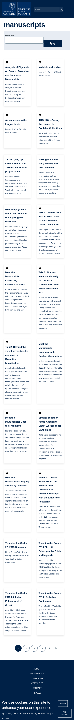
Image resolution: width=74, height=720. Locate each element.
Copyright (37, 683)
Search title (9, 36)
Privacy (37, 693)
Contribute (37, 678)
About (37, 669)
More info (5, 718)
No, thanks (64, 713)
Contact (37, 688)
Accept (63, 703)
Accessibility (37, 674)
